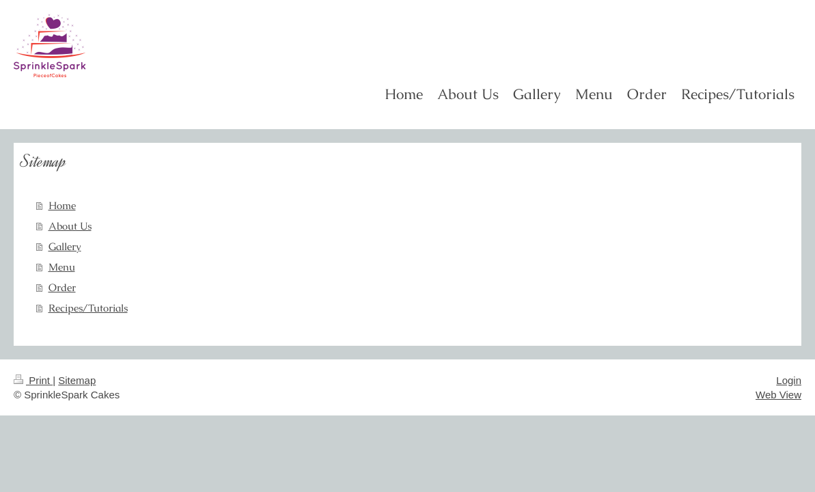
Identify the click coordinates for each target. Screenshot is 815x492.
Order (62, 287)
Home (62, 205)
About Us (70, 225)
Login (788, 380)
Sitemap (77, 380)
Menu (62, 266)
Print (33, 380)
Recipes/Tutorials (88, 307)
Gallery (65, 246)
